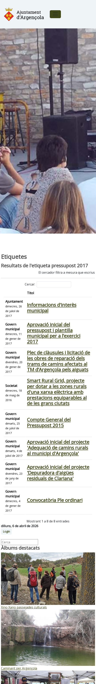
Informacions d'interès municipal (51, 307)
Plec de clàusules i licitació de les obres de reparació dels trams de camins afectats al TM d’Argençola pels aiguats (58, 361)
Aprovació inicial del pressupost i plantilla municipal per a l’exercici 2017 (53, 333)
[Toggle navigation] (55, 14)
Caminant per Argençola (19, 668)
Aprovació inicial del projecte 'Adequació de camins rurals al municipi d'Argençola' (58, 448)
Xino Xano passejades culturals (24, 607)
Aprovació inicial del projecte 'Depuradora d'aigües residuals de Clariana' (58, 473)
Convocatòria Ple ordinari (55, 500)
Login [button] (6, 531)
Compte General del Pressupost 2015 (49, 422)
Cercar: (48, 284)
